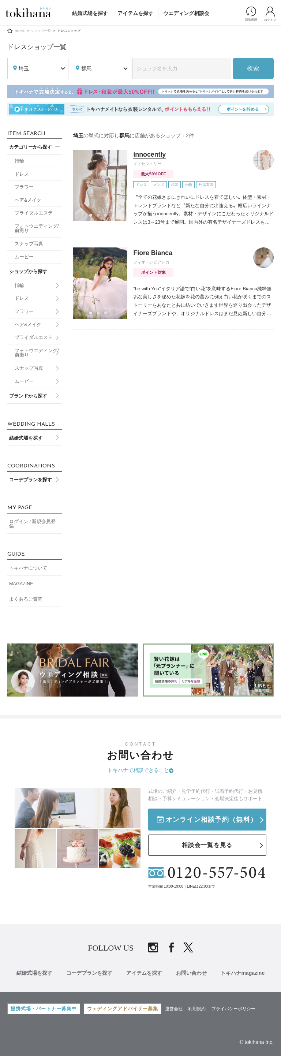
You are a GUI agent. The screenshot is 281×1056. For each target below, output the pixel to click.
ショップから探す (28, 271)
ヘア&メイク (28, 200)
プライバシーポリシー (234, 1006)
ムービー (24, 257)
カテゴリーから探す (30, 147)
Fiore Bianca (153, 253)
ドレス (22, 174)
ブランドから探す (28, 396)
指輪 (19, 161)
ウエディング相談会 (186, 13)
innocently (149, 154)
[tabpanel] (100, 185)
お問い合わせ (192, 971)
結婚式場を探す (90, 13)
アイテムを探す (135, 13)
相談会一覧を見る (207, 844)
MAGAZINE (21, 583)
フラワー (24, 187)
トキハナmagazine (244, 971)
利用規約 (198, 1006)
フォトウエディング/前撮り (37, 229)
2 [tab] (100, 217)
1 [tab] (93, 217)
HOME (20, 31)
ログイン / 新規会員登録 (32, 524)
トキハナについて (28, 568)
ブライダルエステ (34, 213)
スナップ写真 (29, 243)
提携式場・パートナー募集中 (44, 1006)
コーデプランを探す (30, 479)
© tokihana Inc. (256, 1040)
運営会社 (175, 1006)
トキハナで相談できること (138, 770)
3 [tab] (107, 217)
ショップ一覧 (41, 31)
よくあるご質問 (25, 599)
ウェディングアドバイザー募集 (123, 1006)
